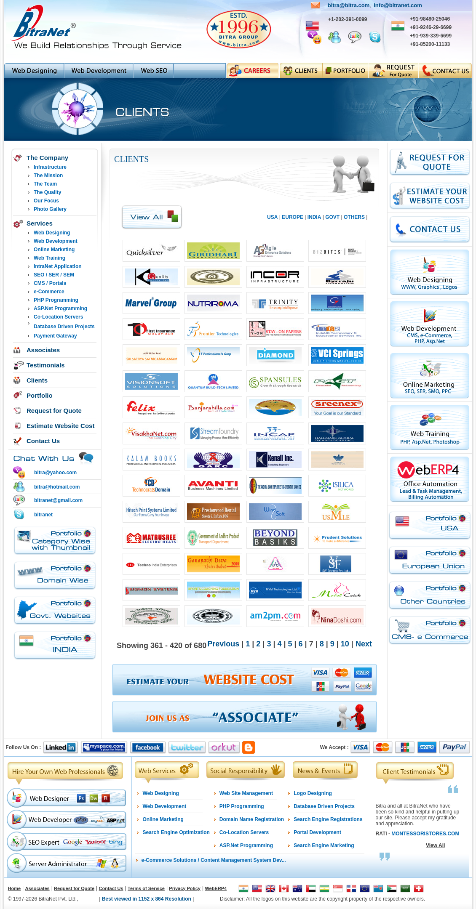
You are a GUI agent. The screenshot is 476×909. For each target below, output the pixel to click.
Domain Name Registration (251, 819)
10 (346, 644)
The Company (47, 157)
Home (14, 888)
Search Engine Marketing (324, 845)
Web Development (56, 241)
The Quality (47, 192)
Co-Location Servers (58, 317)
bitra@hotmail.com (57, 487)
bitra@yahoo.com (55, 473)
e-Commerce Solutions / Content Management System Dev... (213, 860)
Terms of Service (146, 888)
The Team (45, 184)
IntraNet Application (58, 266)
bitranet (43, 515)
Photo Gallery (50, 209)
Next (364, 644)
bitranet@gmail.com (58, 500)
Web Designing (52, 233)
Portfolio (40, 395)
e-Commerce (49, 292)
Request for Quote (54, 410)
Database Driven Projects (64, 327)
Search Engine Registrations (328, 819)
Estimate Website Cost (60, 425)
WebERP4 (216, 888)
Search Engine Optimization (175, 832)
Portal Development (317, 832)
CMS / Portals (50, 283)
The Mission (48, 175)
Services (40, 223)
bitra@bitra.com (348, 5)
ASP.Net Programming (60, 308)
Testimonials (46, 365)
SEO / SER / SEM (54, 275)
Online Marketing (54, 249)
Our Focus (46, 201)
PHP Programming (56, 300)
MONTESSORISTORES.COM (425, 834)
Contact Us (43, 440)
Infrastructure (50, 167)
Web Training (49, 258)
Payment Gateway (55, 336)
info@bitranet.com (398, 5)
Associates (43, 350)
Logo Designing (313, 793)
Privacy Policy (185, 888)
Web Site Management (246, 793)
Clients (37, 380)
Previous (223, 644)
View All (435, 845)
